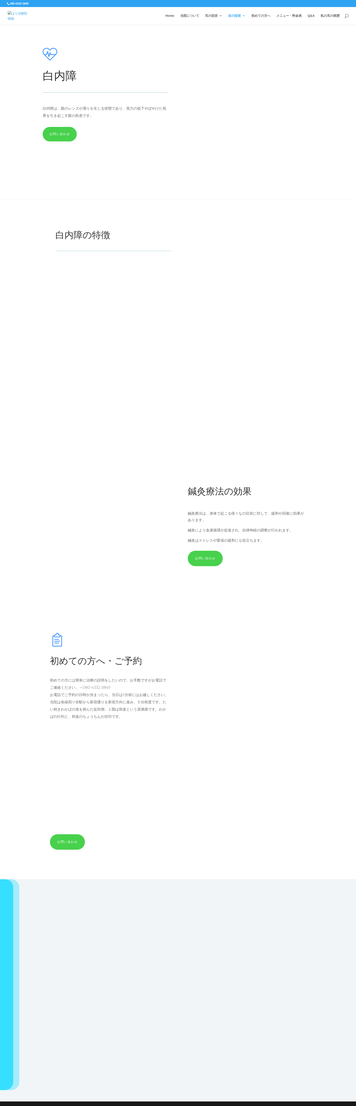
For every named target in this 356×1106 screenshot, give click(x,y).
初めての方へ (260, 16)
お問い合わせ (59, 134)
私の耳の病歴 (330, 16)
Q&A (311, 16)
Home (170, 16)
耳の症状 (211, 16)
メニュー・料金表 (289, 16)
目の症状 (234, 16)
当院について (189, 16)
